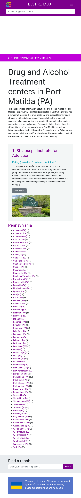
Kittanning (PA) (20, 328)
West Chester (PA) (21, 423)
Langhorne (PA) (20, 337)
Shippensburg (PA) (21, 401)
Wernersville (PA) (21, 419)
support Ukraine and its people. (47, 488)
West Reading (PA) (21, 426)
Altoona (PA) (19, 239)
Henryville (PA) (19, 316)
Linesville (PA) (19, 352)
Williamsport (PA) (21, 435)
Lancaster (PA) (20, 334)
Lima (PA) (17, 349)
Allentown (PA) (20, 233)
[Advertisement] (40, 35)
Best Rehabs (39, 4)
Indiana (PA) (18, 319)
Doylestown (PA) (20, 279)
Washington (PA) (20, 413)
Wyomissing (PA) (21, 444)
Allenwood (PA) (20, 236)
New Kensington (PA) (22, 371)
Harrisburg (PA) (20, 309)
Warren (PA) (18, 410)
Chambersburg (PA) (22, 264)
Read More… (19, 191)
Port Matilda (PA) (21, 386)
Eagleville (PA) (19, 285)
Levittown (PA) (19, 343)
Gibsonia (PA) (19, 303)
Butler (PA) (18, 255)
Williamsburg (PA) (21, 432)
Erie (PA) (17, 294)
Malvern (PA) (19, 358)
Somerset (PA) (19, 404)
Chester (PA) (19, 267)
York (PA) (17, 447)
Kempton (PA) (19, 322)
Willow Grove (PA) (21, 438)
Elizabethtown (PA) (21, 288)
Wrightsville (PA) (20, 441)
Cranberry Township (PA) (24, 276)
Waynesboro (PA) (21, 416)
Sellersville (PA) (20, 395)
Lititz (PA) (17, 355)
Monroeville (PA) (20, 364)
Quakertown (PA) (20, 389)
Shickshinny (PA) (20, 398)
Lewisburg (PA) (20, 346)
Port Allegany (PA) (21, 383)
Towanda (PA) (19, 407)
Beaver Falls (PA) (20, 242)
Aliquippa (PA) (19, 230)
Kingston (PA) (19, 325)
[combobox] (40, 11)
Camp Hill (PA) (19, 258)
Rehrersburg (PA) (21, 392)
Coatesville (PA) (20, 273)
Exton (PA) (18, 297)
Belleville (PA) (19, 245)
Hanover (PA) (19, 306)
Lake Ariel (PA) (19, 331)
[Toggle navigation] (71, 4)
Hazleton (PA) (19, 313)
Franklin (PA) (19, 300)
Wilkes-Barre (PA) (21, 429)
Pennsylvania (27, 58)
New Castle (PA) (20, 368)
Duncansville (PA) (21, 282)
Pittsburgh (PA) (20, 380)
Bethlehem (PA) (20, 251)
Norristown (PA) (20, 374)
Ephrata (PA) (19, 291)
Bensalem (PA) (20, 248)
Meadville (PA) (19, 361)
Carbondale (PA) (20, 261)
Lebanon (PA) (19, 340)
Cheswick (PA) (19, 270)
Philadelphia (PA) (21, 377)
